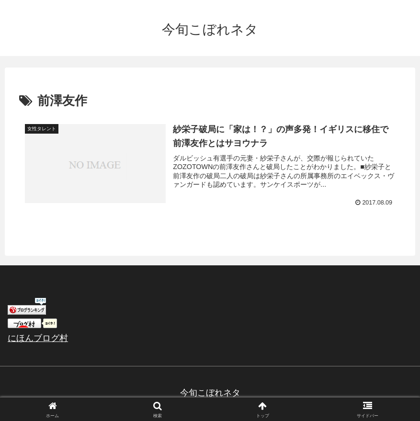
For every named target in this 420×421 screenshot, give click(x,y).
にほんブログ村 (38, 338)
